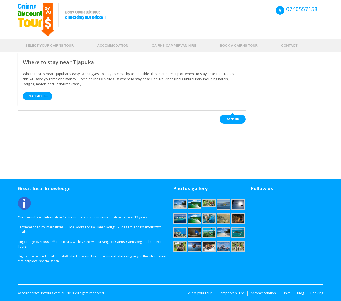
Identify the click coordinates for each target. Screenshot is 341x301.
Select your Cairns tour (49, 45)
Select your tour (199, 293)
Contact (289, 45)
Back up (232, 119)
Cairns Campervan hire (174, 45)
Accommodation (112, 45)
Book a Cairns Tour (239, 45)
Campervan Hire (231, 293)
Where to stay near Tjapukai (59, 62)
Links (287, 293)
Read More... (38, 96)
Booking (316, 293)
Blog (300, 293)
